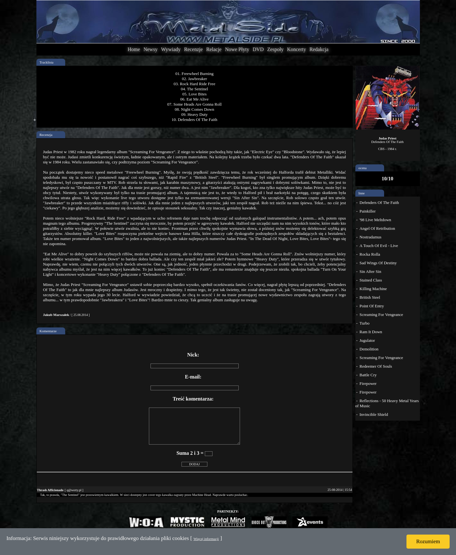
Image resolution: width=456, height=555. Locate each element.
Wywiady (171, 49)
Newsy (150, 49)
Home (134, 49)
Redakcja (318, 49)
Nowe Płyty (237, 49)
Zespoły (275, 49)
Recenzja (46, 135)
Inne (362, 193)
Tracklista (47, 62)
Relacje (213, 49)
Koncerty (296, 49)
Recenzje (193, 49)
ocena (363, 168)
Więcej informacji (206, 539)
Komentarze (48, 331)
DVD (258, 49)
